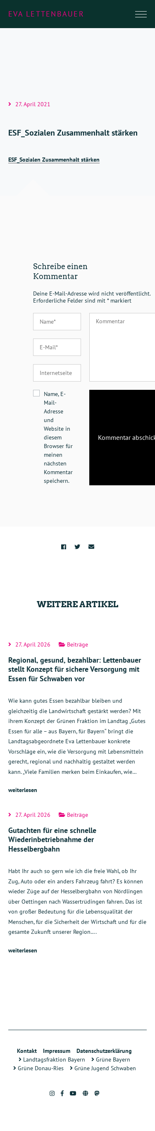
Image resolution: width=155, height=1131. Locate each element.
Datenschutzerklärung (104, 1051)
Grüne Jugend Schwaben (103, 1068)
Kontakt (27, 1051)
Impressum (56, 1051)
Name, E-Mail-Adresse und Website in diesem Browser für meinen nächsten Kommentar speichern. (58, 437)
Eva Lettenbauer (46, 14)
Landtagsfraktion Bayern (52, 1059)
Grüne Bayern (110, 1059)
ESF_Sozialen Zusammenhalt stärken (54, 159)
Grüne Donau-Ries (38, 1068)
